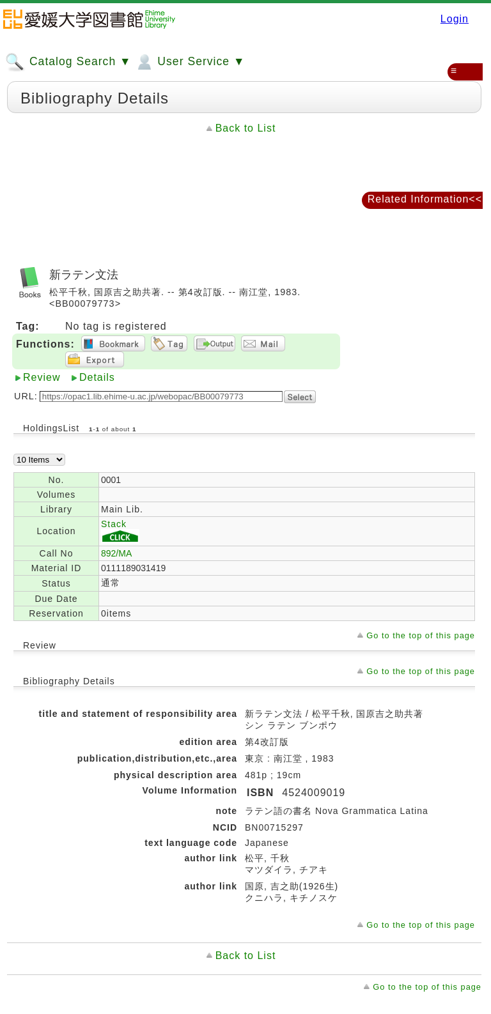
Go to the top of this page (420, 635)
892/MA (116, 553)
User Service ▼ (189, 62)
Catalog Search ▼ (68, 62)
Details (97, 377)
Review (41, 377)
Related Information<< (425, 199)
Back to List (245, 128)
